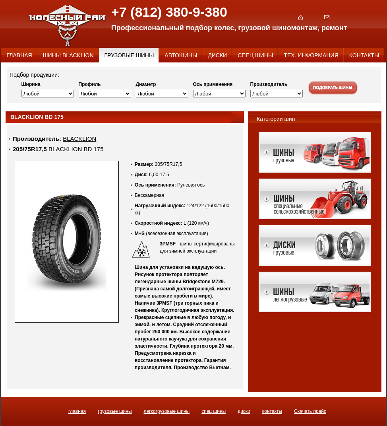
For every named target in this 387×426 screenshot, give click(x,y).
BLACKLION (79, 138)
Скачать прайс (310, 411)
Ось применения (213, 84)
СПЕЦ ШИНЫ (213, 411)
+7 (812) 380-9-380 (169, 11)
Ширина (31, 84)
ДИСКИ (244, 411)
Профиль (90, 84)
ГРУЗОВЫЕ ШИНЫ (115, 411)
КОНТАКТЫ (272, 411)
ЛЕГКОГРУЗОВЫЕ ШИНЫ (167, 411)
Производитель (269, 84)
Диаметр (146, 84)
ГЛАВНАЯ (77, 411)
